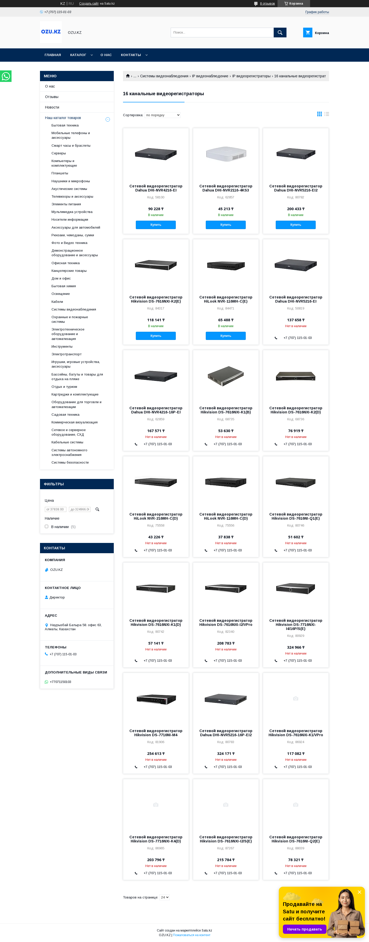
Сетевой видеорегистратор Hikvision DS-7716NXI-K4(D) (155, 839)
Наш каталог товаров (63, 118)
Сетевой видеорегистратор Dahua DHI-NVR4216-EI (155, 188)
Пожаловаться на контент (191, 935)
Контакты (131, 55)
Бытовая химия (64, 286)
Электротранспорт (66, 354)
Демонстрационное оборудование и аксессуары (75, 253)
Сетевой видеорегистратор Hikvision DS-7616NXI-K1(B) (225, 410)
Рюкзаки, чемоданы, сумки (73, 235)
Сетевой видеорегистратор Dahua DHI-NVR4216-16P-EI (155, 410)
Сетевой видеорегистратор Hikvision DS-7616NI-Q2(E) (295, 839)
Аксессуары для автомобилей (76, 227)
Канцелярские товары (69, 271)
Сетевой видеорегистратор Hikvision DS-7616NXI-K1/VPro (296, 733)
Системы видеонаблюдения (164, 76)
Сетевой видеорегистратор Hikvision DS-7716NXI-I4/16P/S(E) (295, 624)
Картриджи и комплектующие (75, 394)
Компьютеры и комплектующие (64, 163)
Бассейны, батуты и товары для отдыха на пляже (77, 376)
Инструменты (62, 346)
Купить (155, 225)
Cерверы (59, 153)
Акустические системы (69, 189)
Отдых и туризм (64, 387)
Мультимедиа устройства (72, 212)
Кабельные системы (67, 442)
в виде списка (326, 115)
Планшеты (60, 173)
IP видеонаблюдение (210, 76)
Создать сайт (89, 3)
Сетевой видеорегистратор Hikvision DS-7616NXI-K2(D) (295, 410)
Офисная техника (66, 263)
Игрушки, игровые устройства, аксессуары (76, 364)
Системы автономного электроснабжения (69, 452)
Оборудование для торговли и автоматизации (76, 404)
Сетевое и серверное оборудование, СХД (69, 432)
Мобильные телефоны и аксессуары (71, 135)
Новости (52, 107)
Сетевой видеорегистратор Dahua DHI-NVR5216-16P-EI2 (225, 733)
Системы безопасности (70, 462)
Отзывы (51, 97)
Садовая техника (65, 414)
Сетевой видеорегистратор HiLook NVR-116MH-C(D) (225, 516)
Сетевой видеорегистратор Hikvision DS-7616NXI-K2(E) (155, 299)
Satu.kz (207, 930)
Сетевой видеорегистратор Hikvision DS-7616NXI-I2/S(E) (225, 839)
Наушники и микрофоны (71, 181)
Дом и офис (61, 278)
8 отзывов (267, 3)
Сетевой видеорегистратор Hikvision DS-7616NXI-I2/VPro (225, 622)
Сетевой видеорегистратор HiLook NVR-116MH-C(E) (225, 299)
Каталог (78, 55)
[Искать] (280, 32)
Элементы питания (66, 204)
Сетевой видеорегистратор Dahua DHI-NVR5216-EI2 (295, 188)
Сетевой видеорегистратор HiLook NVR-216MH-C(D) (155, 516)
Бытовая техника (65, 125)
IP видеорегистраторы (251, 76)
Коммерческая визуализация (75, 422)
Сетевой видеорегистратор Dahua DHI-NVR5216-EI (295, 299)
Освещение (61, 294)
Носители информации (70, 219)
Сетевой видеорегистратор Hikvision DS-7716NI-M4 (155, 733)
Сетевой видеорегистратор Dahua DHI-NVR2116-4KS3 (225, 188)
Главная (53, 55)
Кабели (57, 302)
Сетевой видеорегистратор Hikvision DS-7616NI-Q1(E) (295, 516)
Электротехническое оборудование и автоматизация (68, 333)
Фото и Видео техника (69, 243)
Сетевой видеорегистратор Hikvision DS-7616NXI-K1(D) (155, 622)
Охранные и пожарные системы (70, 319)
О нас (106, 55)
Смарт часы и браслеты (71, 145)
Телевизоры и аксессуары (72, 196)
